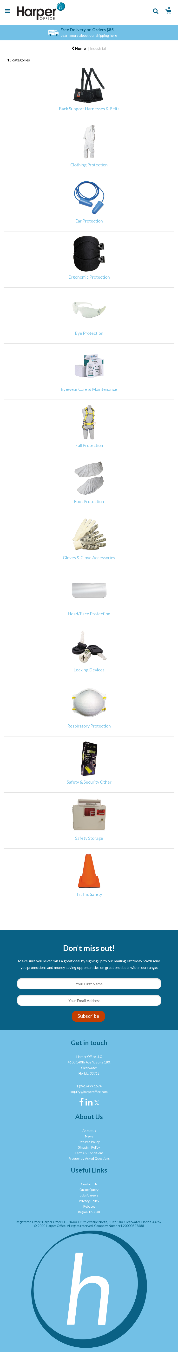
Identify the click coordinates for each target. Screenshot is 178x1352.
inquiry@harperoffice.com (89, 1092)
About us (89, 1131)
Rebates (89, 1206)
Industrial (98, 48)
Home (79, 48)
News (89, 1136)
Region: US (85, 1212)
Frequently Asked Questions (89, 1158)
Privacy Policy (89, 1201)
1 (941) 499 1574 (89, 1086)
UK (98, 1212)
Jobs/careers (89, 1195)
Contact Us (89, 1184)
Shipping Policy (89, 1147)
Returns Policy (89, 1142)
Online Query (89, 1190)
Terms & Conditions (89, 1153)
